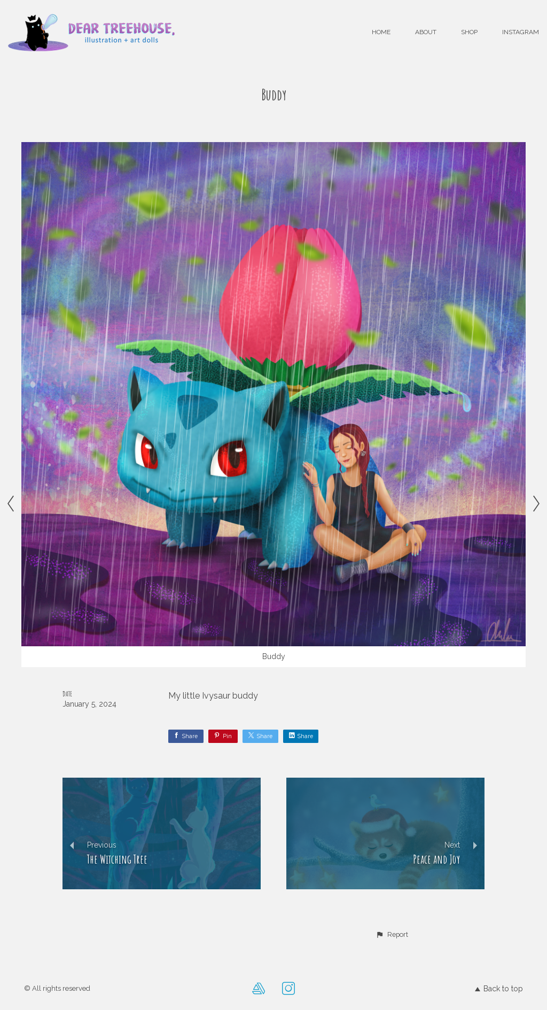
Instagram (520, 32)
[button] (391, 935)
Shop (469, 32)
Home (381, 32)
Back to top (499, 988)
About (425, 32)
